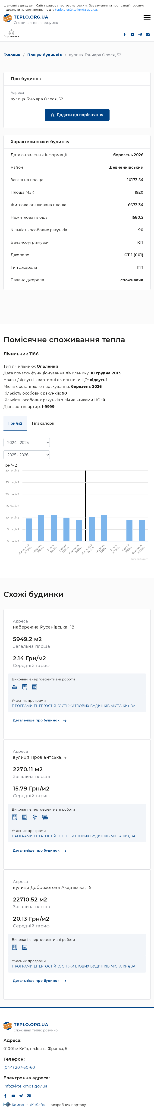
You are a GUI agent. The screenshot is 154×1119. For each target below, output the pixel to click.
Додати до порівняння (80, 115)
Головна (11, 55)
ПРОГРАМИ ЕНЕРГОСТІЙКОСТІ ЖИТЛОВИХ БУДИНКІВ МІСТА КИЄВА (73, 706)
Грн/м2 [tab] (15, 423)
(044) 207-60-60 (19, 1067)
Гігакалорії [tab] (43, 423)
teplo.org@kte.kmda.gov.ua (76, 9)
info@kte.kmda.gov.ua (25, 1086)
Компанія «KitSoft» (29, 1105)
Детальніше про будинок (39, 720)
